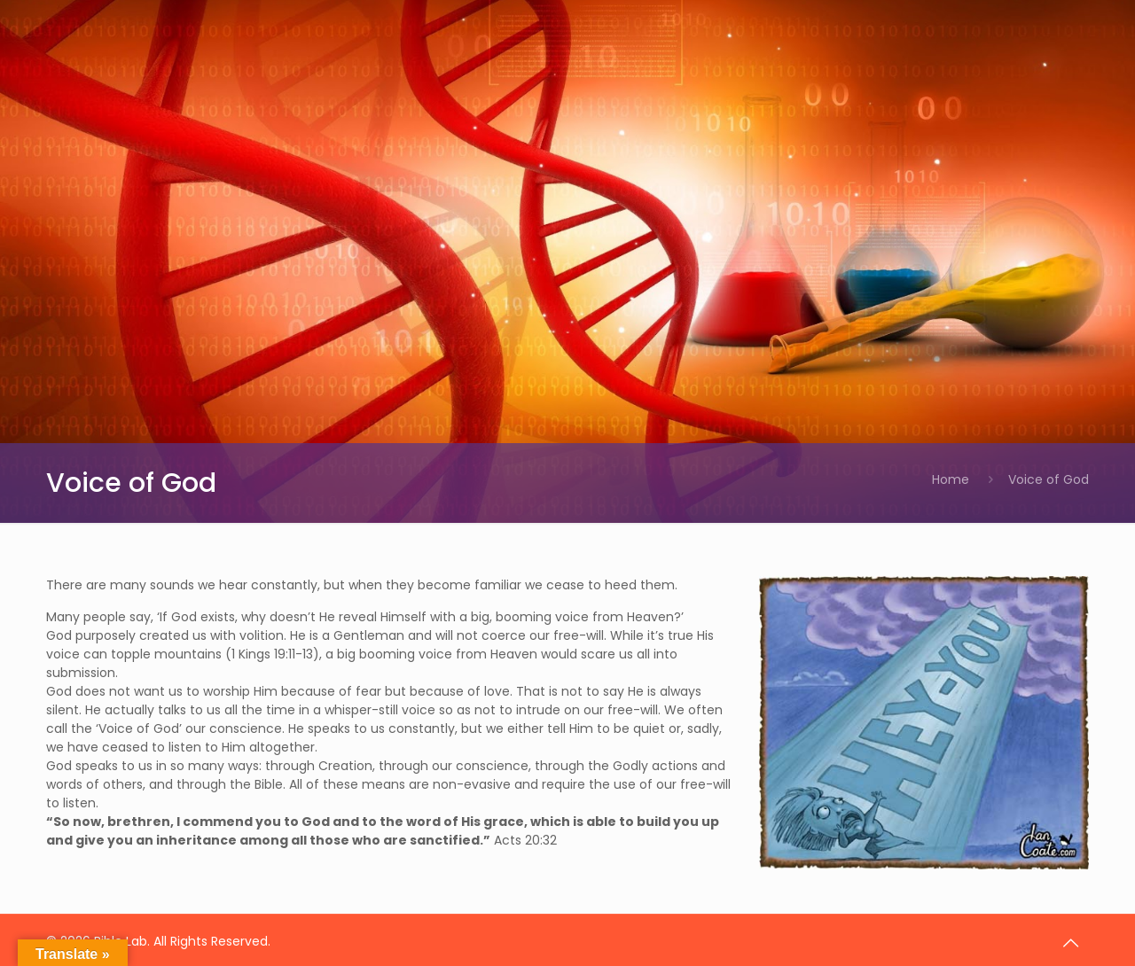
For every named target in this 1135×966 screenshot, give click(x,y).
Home (950, 479)
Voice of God (1048, 479)
